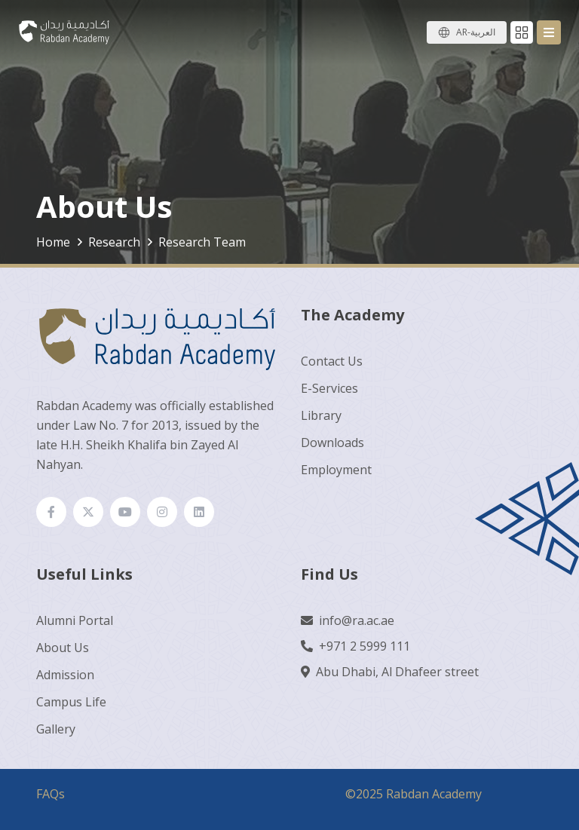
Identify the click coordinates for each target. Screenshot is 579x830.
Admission (65, 674)
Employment (336, 469)
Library (321, 415)
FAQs (50, 794)
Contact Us (332, 361)
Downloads (332, 442)
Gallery (55, 729)
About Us (62, 647)
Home (53, 242)
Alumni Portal (74, 620)
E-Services (329, 388)
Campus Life (71, 702)
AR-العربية (475, 32)
